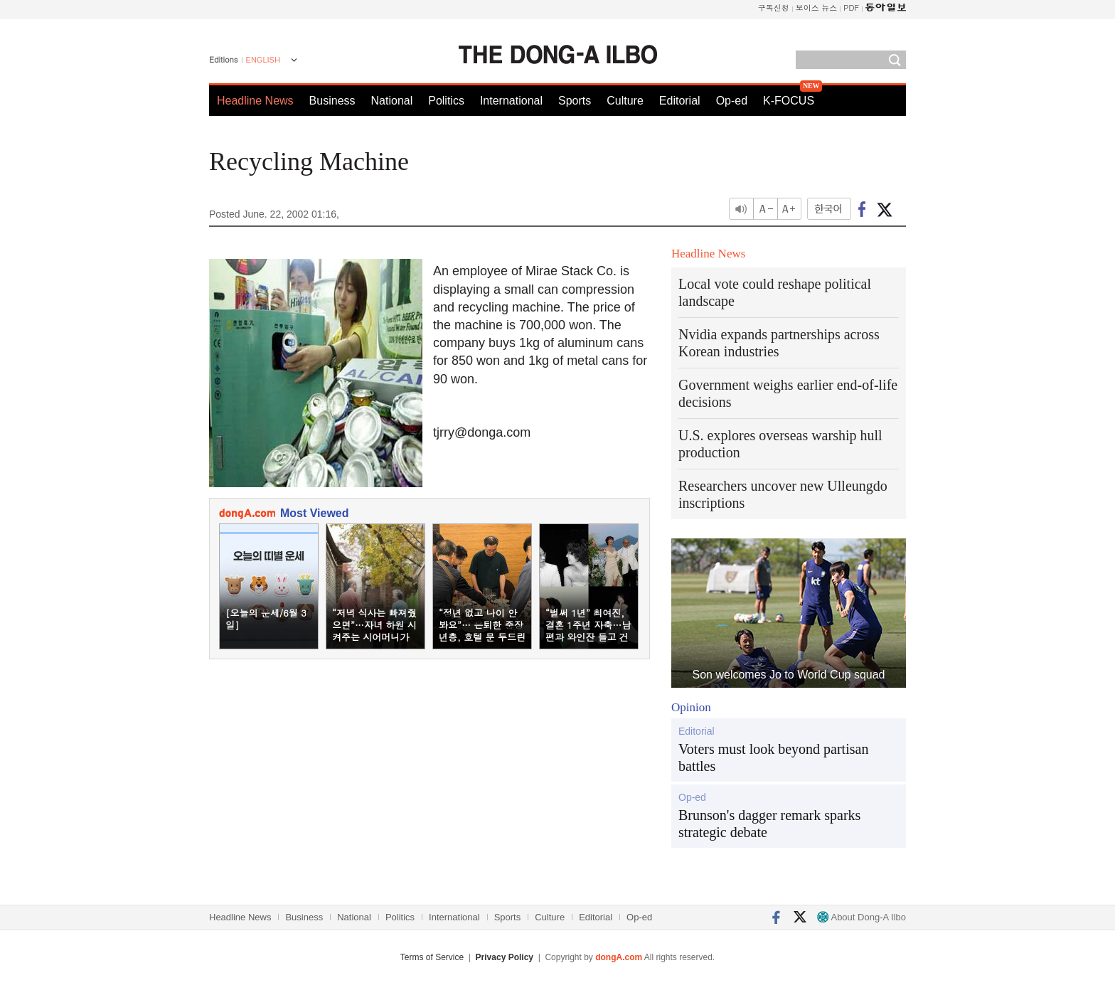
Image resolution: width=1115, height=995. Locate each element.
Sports (574, 101)
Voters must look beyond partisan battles (773, 757)
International (511, 101)
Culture (625, 101)
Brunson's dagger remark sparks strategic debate (769, 823)
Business (332, 101)
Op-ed (731, 101)
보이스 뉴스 (817, 7)
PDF (851, 7)
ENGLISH (263, 59)
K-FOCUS (788, 101)
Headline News (255, 101)
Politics (446, 101)
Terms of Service (432, 957)
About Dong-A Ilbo (861, 917)
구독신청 (773, 7)
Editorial (679, 101)
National (392, 101)
